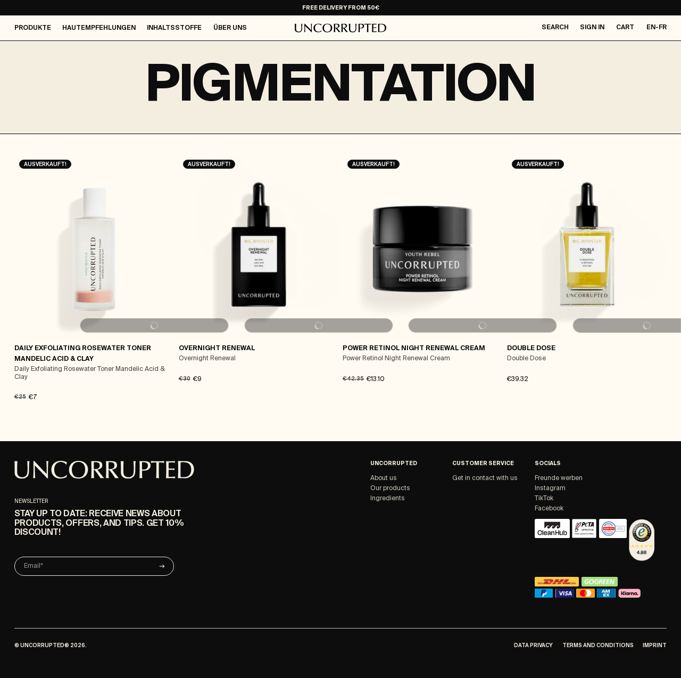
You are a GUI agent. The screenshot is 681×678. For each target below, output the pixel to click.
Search (555, 27)
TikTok (544, 498)
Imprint (655, 645)
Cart (625, 27)
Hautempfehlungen (99, 28)
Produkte (32, 28)
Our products (390, 488)
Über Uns (230, 28)
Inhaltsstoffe (174, 28)
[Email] (94, 566)
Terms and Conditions (598, 645)
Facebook (549, 509)
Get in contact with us (485, 478)
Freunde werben (559, 478)
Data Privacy (533, 645)
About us (383, 478)
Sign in (592, 27)
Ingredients (387, 498)
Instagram (550, 488)
